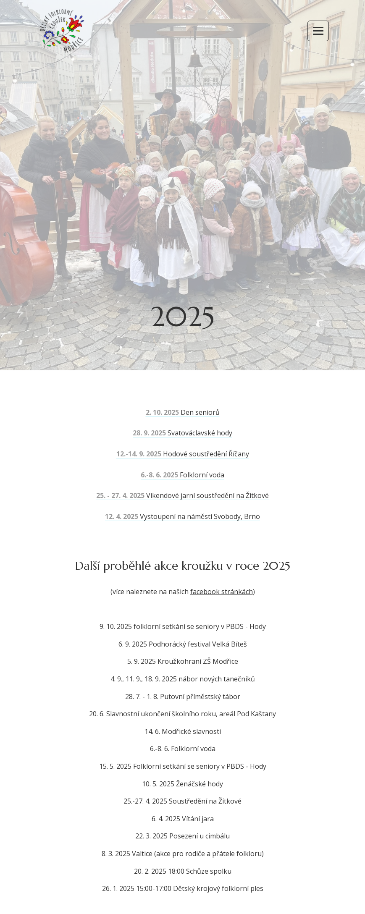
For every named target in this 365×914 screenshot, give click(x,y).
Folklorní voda (182, 474)
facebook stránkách (221, 591)
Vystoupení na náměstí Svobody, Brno (182, 516)
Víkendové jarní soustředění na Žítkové (182, 495)
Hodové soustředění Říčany (182, 453)
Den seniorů (183, 412)
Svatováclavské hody (182, 432)
